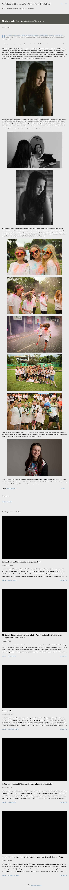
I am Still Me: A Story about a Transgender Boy (21, 561)
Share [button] (63, 488)
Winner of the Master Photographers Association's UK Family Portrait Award (33, 857)
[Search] (62, 3)
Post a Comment (7, 502)
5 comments (11, 656)
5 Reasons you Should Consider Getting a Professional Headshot (28, 784)
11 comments (11, 580)
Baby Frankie (7, 710)
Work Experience (11, 488)
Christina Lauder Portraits (26, 4)
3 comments (11, 802)
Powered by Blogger (34, 885)
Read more (63, 580)
